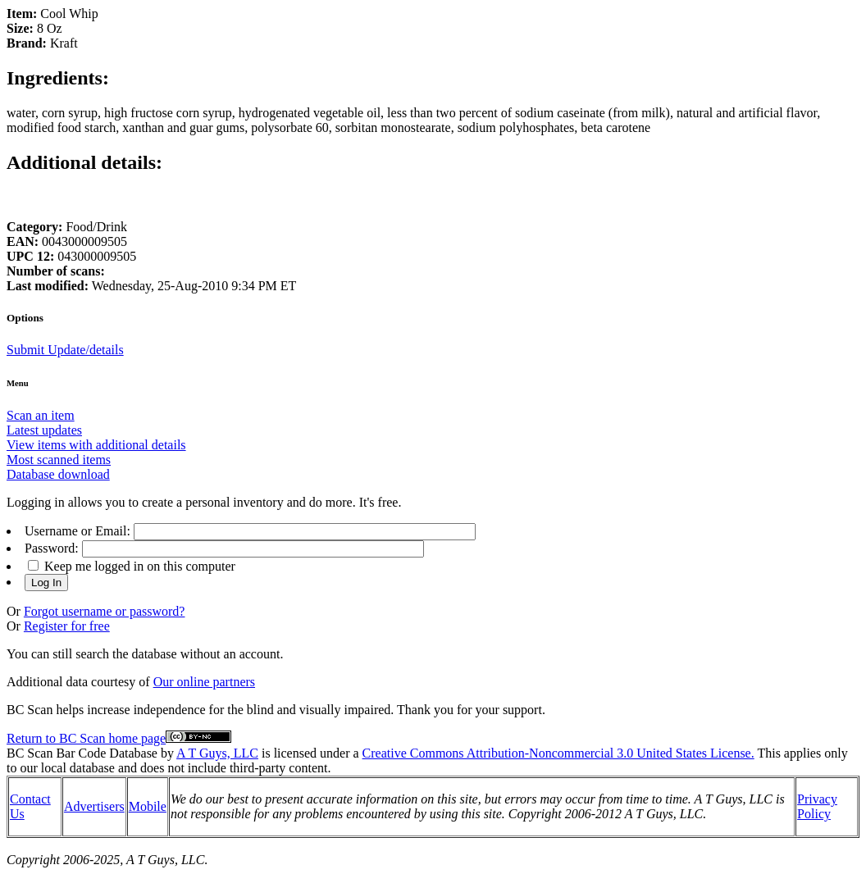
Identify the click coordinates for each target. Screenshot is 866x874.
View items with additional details (96, 445)
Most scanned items (59, 460)
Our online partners (204, 682)
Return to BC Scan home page (86, 738)
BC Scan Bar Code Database (82, 753)
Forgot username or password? (104, 611)
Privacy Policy (817, 806)
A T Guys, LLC (217, 753)
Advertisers (94, 806)
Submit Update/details (65, 350)
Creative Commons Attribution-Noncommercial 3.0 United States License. (558, 753)
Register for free (67, 626)
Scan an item (41, 415)
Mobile (147, 806)
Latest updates (44, 430)
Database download (58, 474)
